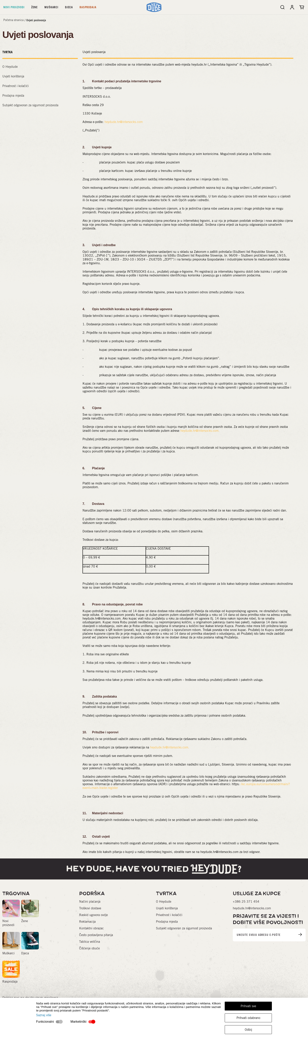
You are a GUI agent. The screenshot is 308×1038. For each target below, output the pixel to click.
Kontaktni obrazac (91, 928)
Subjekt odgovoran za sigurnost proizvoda (30, 105)
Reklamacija (87, 921)
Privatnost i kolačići (15, 86)
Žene (34, 7)
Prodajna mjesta (13, 95)
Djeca (69, 7)
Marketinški (78, 1021)
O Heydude (10, 67)
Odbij (248, 1030)
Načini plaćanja (89, 901)
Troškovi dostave (90, 908)
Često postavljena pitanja (96, 935)
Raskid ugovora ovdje (93, 915)
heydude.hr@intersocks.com (123, 122)
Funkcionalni (45, 1021)
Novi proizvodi (14, 7)
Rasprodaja (88, 7)
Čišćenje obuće (89, 948)
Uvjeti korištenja (13, 76)
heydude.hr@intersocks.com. (199, 431)
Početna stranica (13, 20)
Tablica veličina (89, 942)
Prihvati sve (248, 1006)
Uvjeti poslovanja (36, 20)
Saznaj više (43, 1015)
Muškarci (51, 7)
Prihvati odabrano (248, 1018)
